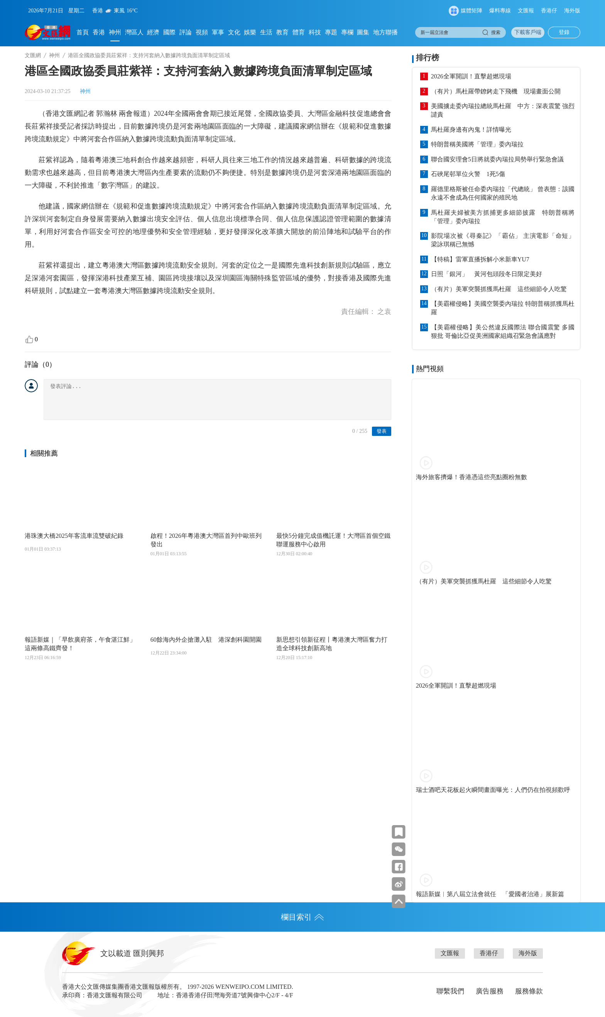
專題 (331, 32)
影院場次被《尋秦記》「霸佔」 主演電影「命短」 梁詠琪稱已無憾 (503, 239)
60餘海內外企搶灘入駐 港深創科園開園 (206, 639)
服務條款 (529, 991)
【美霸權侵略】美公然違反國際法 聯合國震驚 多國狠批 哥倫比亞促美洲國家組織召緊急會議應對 (503, 331)
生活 (266, 32)
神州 (115, 32)
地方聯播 (385, 32)
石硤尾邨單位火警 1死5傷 (468, 174)
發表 (382, 431)
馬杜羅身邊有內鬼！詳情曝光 (471, 129)
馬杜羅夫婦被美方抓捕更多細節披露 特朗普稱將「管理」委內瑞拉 (503, 216)
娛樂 (250, 32)
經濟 (153, 32)
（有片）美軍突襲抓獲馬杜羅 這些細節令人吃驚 (499, 289)
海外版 (572, 11)
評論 (185, 32)
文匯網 (33, 55)
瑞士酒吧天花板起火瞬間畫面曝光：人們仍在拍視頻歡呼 (493, 789)
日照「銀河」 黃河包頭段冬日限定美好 (486, 274)
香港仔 (549, 11)
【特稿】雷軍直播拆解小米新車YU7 (480, 259)
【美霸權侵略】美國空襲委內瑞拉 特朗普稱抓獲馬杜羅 (503, 307)
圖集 (363, 32)
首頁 (82, 32)
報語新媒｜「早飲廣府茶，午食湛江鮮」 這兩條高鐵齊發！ (82, 643)
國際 (169, 32)
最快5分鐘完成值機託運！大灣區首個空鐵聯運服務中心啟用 (333, 539)
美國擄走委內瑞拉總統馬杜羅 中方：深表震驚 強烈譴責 (503, 110)
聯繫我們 (450, 991)
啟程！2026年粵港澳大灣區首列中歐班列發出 (206, 539)
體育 (298, 32)
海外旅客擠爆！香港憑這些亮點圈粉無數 (471, 477)
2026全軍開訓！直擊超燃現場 (471, 76)
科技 (315, 32)
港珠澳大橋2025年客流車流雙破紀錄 (74, 535)
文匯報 (526, 11)
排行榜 (427, 57)
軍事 (218, 32)
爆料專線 (500, 11)
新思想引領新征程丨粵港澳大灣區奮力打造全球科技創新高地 (331, 643)
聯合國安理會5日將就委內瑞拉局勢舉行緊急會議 (497, 159)
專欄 (347, 32)
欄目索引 (302, 917)
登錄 (564, 32)
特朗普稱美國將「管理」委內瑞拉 (477, 144)
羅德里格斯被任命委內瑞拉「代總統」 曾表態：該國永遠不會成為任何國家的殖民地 (503, 193)
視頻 (202, 32)
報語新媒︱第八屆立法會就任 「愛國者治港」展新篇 (490, 894)
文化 (234, 32)
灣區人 (134, 32)
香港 (99, 32)
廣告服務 (490, 991)
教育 (282, 32)
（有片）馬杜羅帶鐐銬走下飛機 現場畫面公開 (496, 91)
